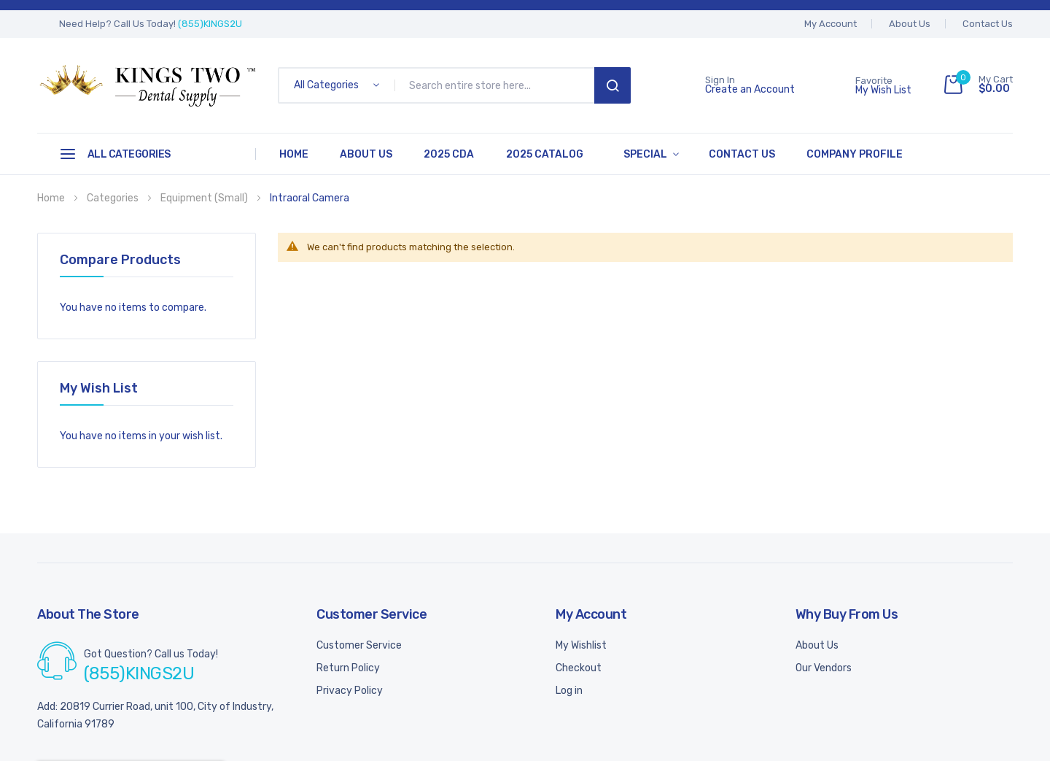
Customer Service (359, 644)
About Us (909, 23)
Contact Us (987, 23)
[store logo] (146, 85)
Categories (114, 196)
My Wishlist (581, 644)
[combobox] (497, 85)
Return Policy (348, 666)
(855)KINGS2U (210, 23)
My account (830, 23)
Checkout (579, 666)
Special (631, 153)
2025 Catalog (533, 153)
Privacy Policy (349, 689)
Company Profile (833, 153)
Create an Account (750, 90)
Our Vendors (824, 666)
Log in (569, 689)
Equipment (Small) (205, 196)
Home (292, 153)
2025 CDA (441, 153)
